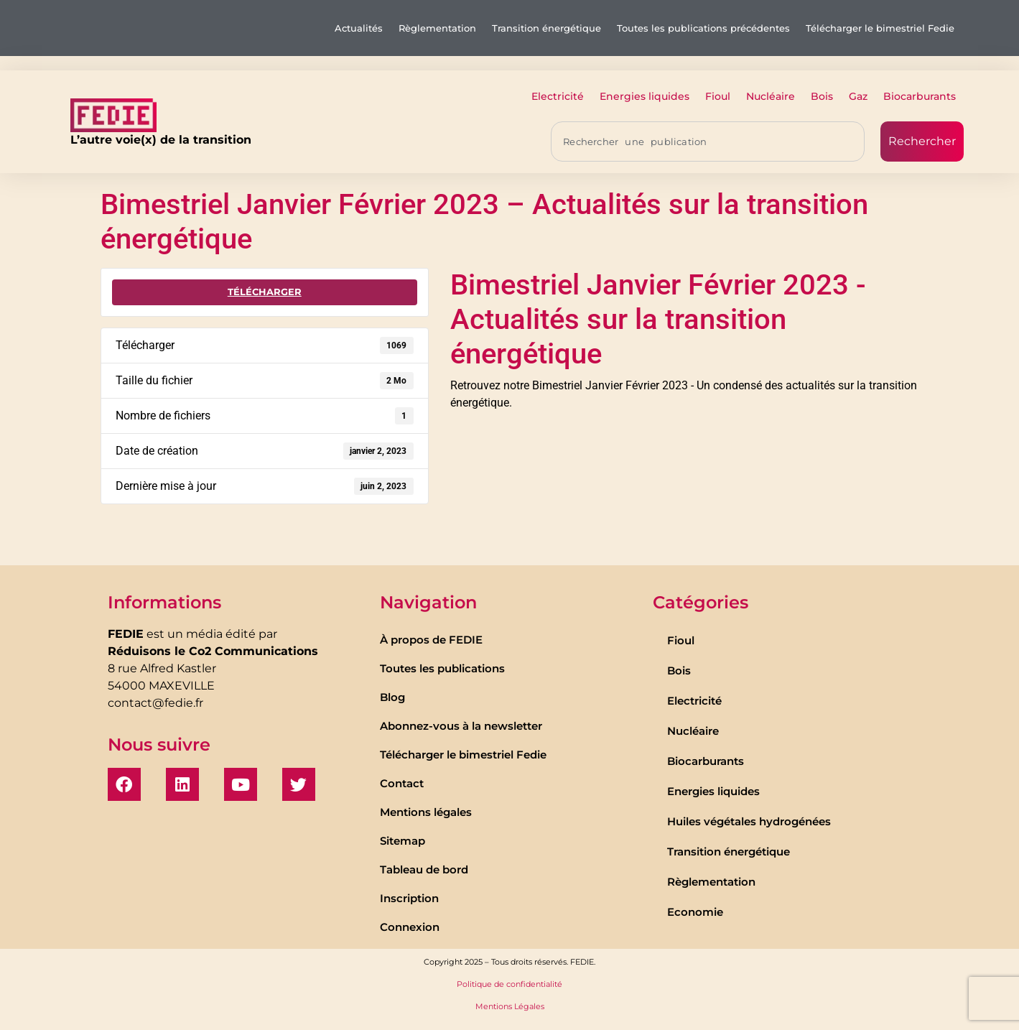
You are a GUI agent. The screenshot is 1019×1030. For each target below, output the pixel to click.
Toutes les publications (442, 668)
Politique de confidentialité (509, 984)
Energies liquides (644, 96)
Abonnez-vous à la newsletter (461, 726)
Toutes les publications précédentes (703, 28)
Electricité (557, 96)
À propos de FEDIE (431, 639)
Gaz (858, 96)
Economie (695, 912)
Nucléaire (770, 96)
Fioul (717, 96)
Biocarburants (919, 96)
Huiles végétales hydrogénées (749, 821)
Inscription (409, 898)
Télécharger (265, 291)
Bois (822, 96)
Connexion (409, 927)
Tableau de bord (424, 869)
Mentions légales (426, 812)
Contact (402, 783)
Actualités (359, 28)
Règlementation (437, 28)
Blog (392, 697)
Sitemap (402, 841)
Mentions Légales (509, 1006)
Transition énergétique (546, 28)
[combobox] (708, 141)
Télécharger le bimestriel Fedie (880, 28)
